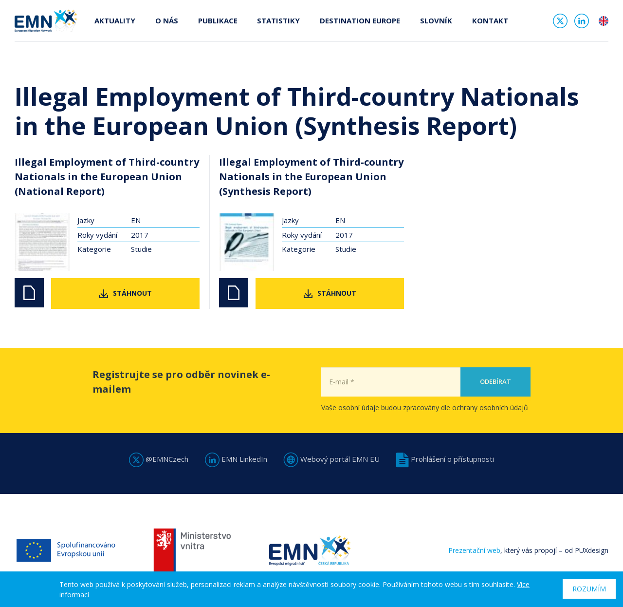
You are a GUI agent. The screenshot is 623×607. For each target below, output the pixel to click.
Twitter (560, 21)
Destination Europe (358, 20)
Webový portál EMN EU (332, 459)
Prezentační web (474, 550)
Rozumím (589, 588)
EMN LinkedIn (236, 459)
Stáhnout (132, 293)
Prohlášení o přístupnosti (445, 459)
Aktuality (114, 20)
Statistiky (277, 20)
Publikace (217, 20)
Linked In (581, 21)
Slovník (434, 20)
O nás (166, 20)
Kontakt (488, 20)
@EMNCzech (158, 459)
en (603, 21)
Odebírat (495, 402)
